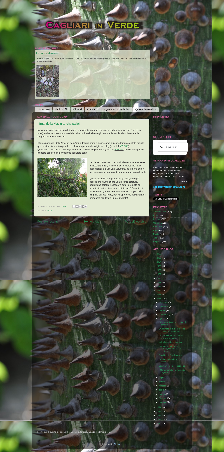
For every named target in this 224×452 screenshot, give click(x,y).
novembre (164, 306)
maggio (162, 386)
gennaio (163, 402)
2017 (159, 290)
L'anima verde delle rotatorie (172, 366)
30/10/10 (123, 146)
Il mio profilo (61, 109)
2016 (159, 294)
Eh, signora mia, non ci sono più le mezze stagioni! (172, 330)
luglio (161, 377)
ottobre (162, 310)
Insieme (157, 219)
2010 (159, 423)
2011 (159, 419)
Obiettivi (77, 109)
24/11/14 (119, 149)
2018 (159, 286)
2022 (159, 270)
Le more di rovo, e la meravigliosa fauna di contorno (170, 348)
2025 (159, 258)
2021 (159, 274)
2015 (159, 299)
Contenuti (92, 109)
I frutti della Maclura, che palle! (58, 123)
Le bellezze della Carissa (170, 342)
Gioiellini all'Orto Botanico (170, 355)
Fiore (155, 215)
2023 (159, 266)
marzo (162, 394)
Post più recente (48, 221)
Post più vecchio (135, 221)
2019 (159, 282)
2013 (159, 411)
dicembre (163, 302)
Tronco (156, 238)
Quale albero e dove (145, 109)
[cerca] (172, 147)
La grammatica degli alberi (116, 109)
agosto (162, 318)
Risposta (157, 241)
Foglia (156, 234)
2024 (159, 262)
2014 (159, 407)
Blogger (117, 444)
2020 (159, 278)
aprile (162, 390)
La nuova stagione (47, 53)
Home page (44, 109)
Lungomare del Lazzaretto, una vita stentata (171, 336)
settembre (164, 314)
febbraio (163, 398)
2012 (159, 415)
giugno (162, 382)
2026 (159, 254)
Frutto (49, 210)
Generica (157, 223)
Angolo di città (159, 212)
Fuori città (157, 226)
